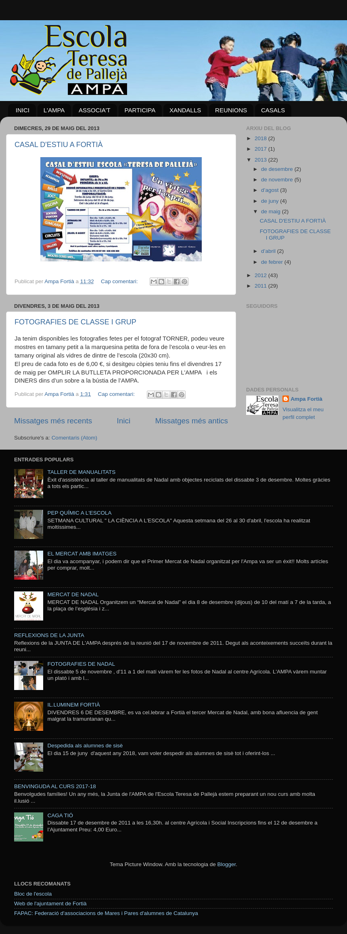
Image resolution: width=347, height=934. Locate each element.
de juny (270, 201)
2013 (261, 160)
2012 (261, 275)
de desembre (278, 169)
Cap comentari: (120, 281)
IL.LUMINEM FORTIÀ (73, 705)
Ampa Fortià (306, 399)
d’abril (269, 251)
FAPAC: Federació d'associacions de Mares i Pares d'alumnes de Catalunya (106, 913)
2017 (261, 149)
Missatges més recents (53, 421)
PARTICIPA (140, 110)
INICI (22, 110)
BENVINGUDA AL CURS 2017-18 (55, 786)
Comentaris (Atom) (74, 438)
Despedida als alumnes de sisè (85, 746)
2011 (261, 286)
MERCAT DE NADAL (72, 594)
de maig (271, 211)
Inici (124, 421)
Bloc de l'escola (33, 894)
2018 (261, 138)
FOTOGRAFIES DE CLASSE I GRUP (75, 322)
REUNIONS (231, 110)
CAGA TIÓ (60, 815)
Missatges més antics (191, 421)
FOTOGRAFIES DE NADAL (81, 664)
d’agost (270, 190)
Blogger (226, 864)
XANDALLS (185, 110)
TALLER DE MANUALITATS (81, 472)
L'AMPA (54, 110)
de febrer (272, 262)
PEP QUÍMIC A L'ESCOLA (79, 513)
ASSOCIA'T (95, 110)
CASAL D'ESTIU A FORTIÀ (59, 145)
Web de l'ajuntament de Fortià (50, 903)
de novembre (278, 180)
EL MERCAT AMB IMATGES (81, 554)
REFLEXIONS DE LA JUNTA (49, 635)
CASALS (273, 110)
